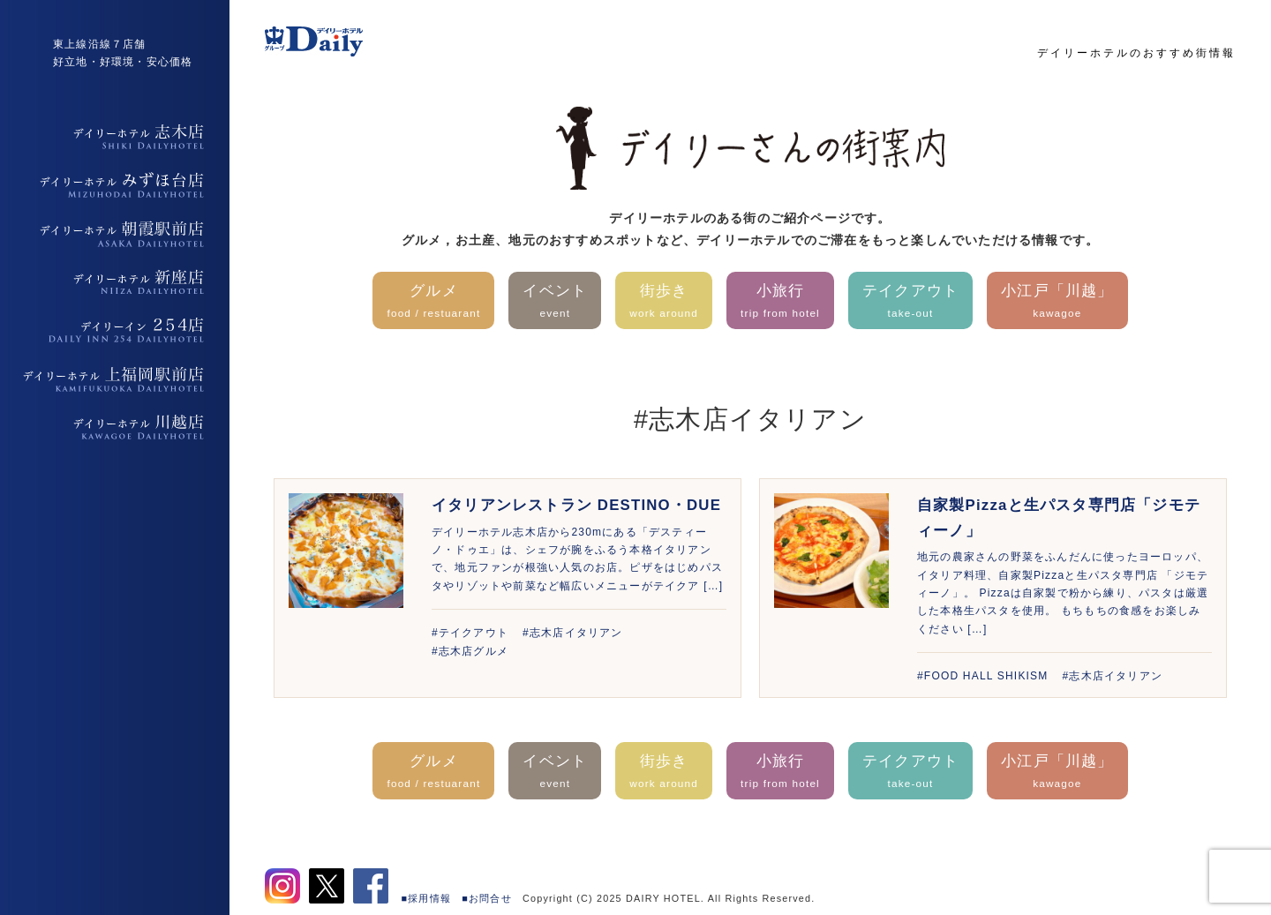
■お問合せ (487, 898)
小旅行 (780, 302)
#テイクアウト (470, 632)
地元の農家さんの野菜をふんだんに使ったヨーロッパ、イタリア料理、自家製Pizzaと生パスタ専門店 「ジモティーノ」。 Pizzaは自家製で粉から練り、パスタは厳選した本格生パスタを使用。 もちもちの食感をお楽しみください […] (1062, 593)
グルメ (433, 302)
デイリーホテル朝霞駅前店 (114, 234)
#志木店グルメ (470, 651)
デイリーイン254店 (114, 331)
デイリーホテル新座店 (114, 282)
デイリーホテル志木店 (114, 137)
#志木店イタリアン (572, 632)
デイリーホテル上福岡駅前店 (114, 379)
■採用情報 (427, 898)
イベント (555, 302)
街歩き (663, 302)
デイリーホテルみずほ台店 (114, 185)
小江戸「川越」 (1057, 302)
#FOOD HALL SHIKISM (983, 676)
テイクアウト (910, 302)
